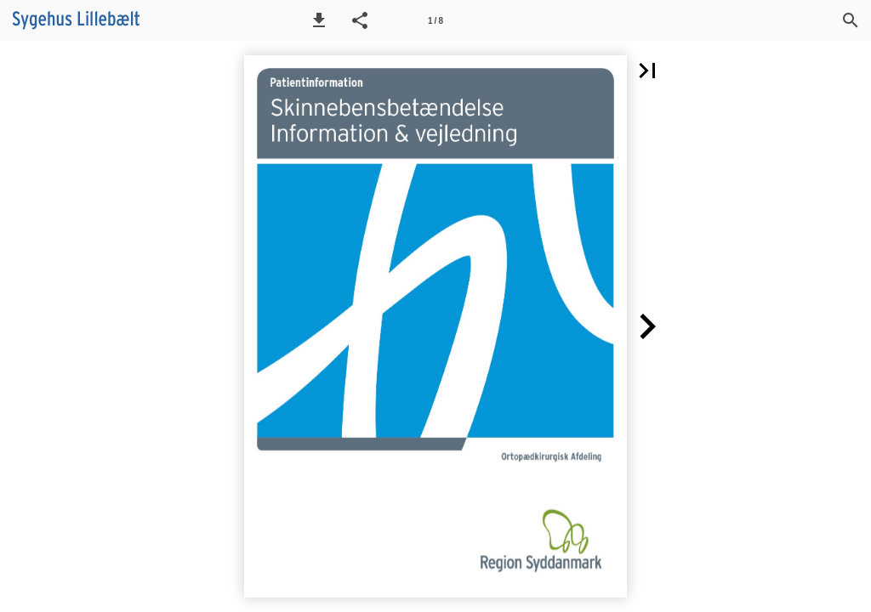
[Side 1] (435, 20)
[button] (319, 20)
